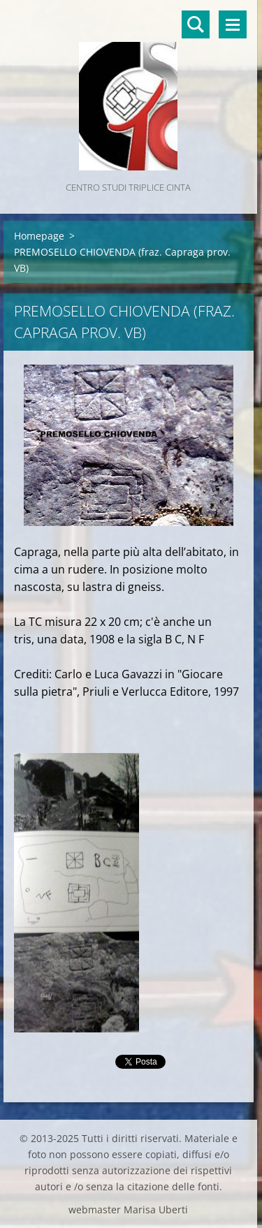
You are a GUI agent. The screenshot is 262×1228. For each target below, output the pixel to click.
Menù (233, 24)
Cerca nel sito (196, 24)
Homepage (39, 235)
